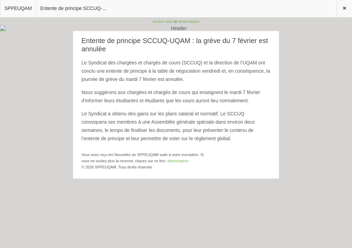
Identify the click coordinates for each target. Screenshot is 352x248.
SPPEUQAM (18, 8)
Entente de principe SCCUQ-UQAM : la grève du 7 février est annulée (76, 8)
